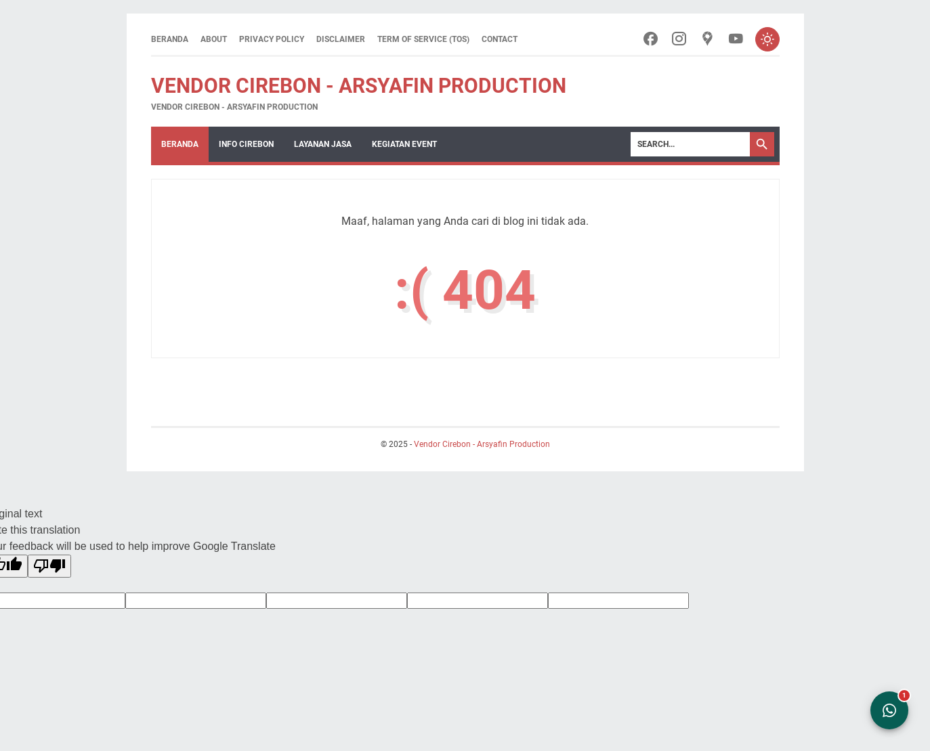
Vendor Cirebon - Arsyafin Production (358, 86)
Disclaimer (340, 39)
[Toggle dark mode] (767, 39)
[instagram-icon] (679, 39)
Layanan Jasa (323, 144)
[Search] (690, 144)
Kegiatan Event (404, 144)
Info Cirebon (246, 144)
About (213, 39)
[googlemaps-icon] (707, 39)
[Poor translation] (49, 566)
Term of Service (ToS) (423, 39)
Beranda (169, 39)
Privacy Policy (271, 39)
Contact (499, 39)
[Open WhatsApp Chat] (889, 710)
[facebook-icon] (650, 39)
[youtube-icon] (735, 39)
